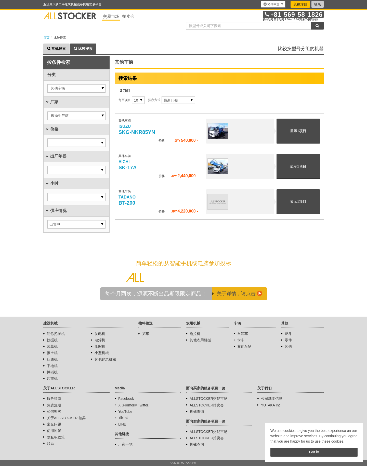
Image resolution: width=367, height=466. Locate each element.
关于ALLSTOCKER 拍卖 (66, 418)
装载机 (52, 346)
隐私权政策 (56, 437)
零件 (288, 340)
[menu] (273, 4)
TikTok (123, 418)
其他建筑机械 (105, 359)
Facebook (126, 399)
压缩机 (100, 346)
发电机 (100, 334)
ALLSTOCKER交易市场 (208, 399)
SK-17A (128, 165)
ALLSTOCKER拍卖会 (207, 405)
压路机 (52, 359)
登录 (317, 4)
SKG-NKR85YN (137, 129)
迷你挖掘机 (56, 334)
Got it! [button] (314, 452)
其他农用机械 (200, 340)
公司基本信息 (271, 399)
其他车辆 (244, 346)
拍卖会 (128, 16)
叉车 (145, 334)
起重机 (52, 378)
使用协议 (54, 431)
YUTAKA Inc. (271, 405)
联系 (50, 444)
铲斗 (288, 334)
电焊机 (100, 340)
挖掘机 (52, 340)
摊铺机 (52, 372)
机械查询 (197, 411)
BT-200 (128, 200)
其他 (288, 346)
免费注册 (300, 4)
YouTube (125, 411)
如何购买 (54, 411)
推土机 (52, 353)
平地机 (52, 366)
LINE (122, 424)
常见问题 (54, 424)
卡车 (240, 340)
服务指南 (54, 399)
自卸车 (242, 334)
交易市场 (111, 16)
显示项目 (298, 130)
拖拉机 (195, 334)
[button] (76, 88)
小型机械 (102, 353)
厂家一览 (125, 444)
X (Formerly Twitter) (134, 405)
